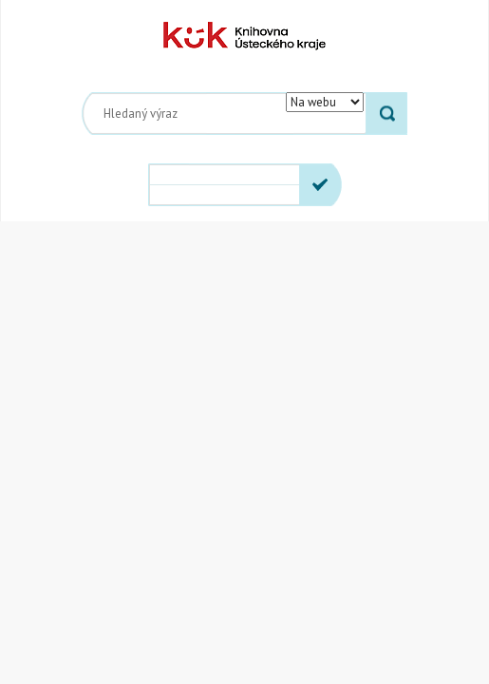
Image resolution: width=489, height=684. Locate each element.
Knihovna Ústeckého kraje (244, 36)
